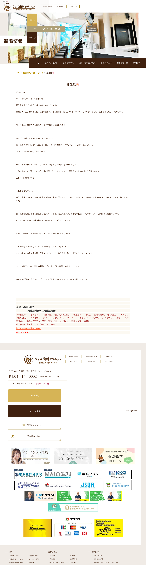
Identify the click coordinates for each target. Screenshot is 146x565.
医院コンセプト (69, 63)
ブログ (41, 73)
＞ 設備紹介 (12, 538)
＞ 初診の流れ (13, 542)
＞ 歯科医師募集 (97, 525)
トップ (57, 63)
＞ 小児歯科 (72, 525)
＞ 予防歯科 (52, 528)
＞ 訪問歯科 (72, 549)
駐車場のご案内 (53, 403)
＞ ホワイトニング (54, 535)
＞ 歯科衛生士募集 (97, 528)
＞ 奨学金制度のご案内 (16, 532)
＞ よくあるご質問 (33, 528)
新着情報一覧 (127, 63)
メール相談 (53, 393)
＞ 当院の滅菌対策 (33, 525)
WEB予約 (22, 393)
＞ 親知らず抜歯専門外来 (56, 532)
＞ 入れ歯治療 (52, 542)
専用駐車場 (60, 6)
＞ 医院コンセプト (14, 525)
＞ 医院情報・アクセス (16, 528)
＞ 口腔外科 (72, 532)
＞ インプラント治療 (74, 535)
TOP (18, 73)
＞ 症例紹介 (30, 538)
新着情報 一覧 (29, 73)
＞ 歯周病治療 (72, 528)
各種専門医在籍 (47, 6)
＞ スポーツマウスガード (56, 545)
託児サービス (73, 6)
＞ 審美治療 (52, 538)
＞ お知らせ (30, 532)
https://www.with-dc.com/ (28, 328)
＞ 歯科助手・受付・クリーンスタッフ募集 (105, 532)
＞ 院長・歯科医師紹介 (16, 535)
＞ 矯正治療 (72, 538)
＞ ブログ (30, 535)
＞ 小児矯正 (72, 542)
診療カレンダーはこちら (25, 403)
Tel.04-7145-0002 (22, 376)
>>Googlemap (131, 411)
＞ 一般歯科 (52, 525)
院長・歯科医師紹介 (98, 63)
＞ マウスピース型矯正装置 (76, 545)
